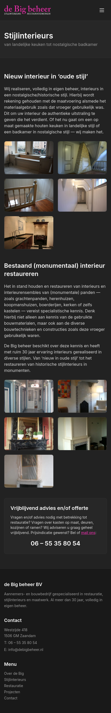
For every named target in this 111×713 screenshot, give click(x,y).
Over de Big (14, 673)
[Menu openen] (102, 10)
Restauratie (13, 686)
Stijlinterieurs (15, 679)
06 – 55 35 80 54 (55, 543)
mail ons (88, 532)
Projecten (12, 692)
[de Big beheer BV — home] (27, 10)
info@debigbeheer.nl (25, 649)
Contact (10, 698)
